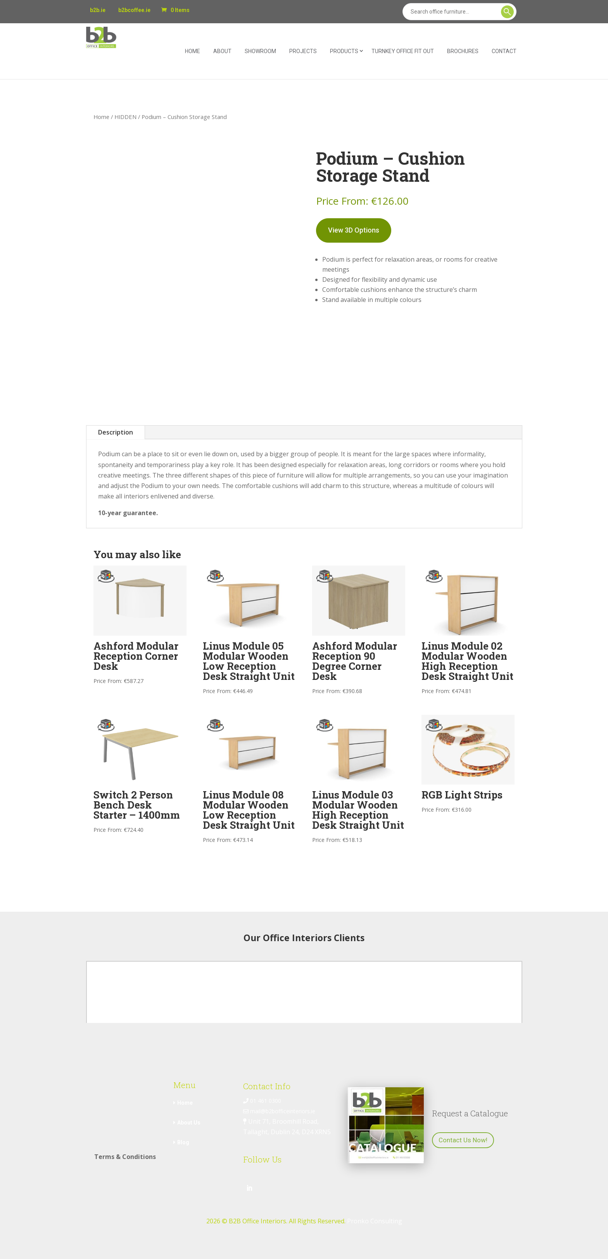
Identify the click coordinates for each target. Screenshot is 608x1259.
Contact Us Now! (463, 1140)
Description (115, 432)
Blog (183, 1142)
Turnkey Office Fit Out (402, 51)
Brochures (462, 51)
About (222, 51)
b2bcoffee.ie (134, 10)
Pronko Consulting (374, 1221)
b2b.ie (97, 10)
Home (192, 51)
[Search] (459, 11)
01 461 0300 (262, 1100)
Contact (504, 51)
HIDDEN (125, 117)
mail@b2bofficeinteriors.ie (279, 1111)
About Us (188, 1122)
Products (344, 51)
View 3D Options (353, 230)
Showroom (260, 51)
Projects (303, 51)
